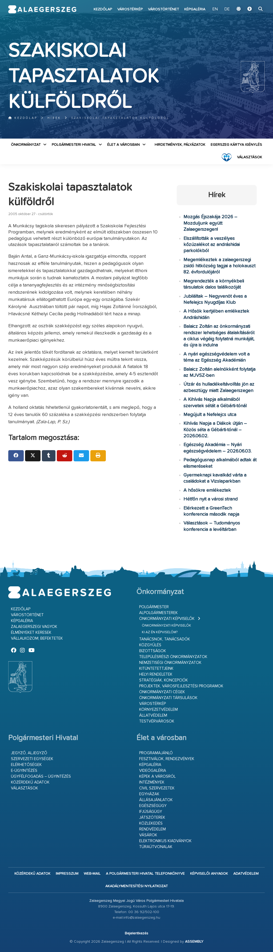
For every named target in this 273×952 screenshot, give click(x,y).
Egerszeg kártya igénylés (236, 145)
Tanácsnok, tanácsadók (164, 639)
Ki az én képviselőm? (160, 632)
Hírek (54, 117)
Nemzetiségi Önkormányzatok (170, 663)
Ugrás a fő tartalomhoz (251, 2)
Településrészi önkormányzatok (173, 657)
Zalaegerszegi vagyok (34, 627)
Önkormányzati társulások (168, 698)
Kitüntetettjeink (156, 669)
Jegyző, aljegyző (29, 753)
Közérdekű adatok (30, 782)
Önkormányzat (26, 145)
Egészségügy (153, 806)
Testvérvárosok (156, 721)
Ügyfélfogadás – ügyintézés (41, 776)
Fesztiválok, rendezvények (166, 759)
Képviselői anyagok (209, 874)
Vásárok (148, 835)
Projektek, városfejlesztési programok (181, 686)
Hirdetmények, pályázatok (180, 145)
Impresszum (67, 874)
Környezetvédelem (158, 710)
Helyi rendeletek (155, 674)
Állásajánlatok (156, 800)
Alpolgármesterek (158, 613)
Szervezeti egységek (32, 759)
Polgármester (154, 607)
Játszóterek (152, 818)
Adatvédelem (246, 874)
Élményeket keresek (31, 633)
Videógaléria (152, 771)
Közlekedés (151, 823)
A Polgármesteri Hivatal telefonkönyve (145, 874)
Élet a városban (123, 145)
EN (215, 9)
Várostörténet (163, 9)
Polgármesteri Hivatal (74, 145)
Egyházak (149, 794)
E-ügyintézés (24, 771)
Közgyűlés (150, 645)
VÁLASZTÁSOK (249, 157)
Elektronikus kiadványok (165, 841)
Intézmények (151, 782)
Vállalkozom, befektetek (37, 638)
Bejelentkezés (136, 933)
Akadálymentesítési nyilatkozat (136, 886)
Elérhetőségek (26, 765)
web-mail (92, 874)
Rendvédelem (152, 829)
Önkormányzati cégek (162, 692)
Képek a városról (157, 776)
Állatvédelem (153, 715)
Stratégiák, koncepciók (163, 680)
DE (227, 9)
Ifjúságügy (150, 812)
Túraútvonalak (155, 847)
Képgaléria (194, 9)
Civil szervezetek (157, 788)
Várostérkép (130, 9)
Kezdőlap (103, 9)
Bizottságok (152, 651)
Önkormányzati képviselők (167, 619)
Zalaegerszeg (42, 9)
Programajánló (156, 753)
